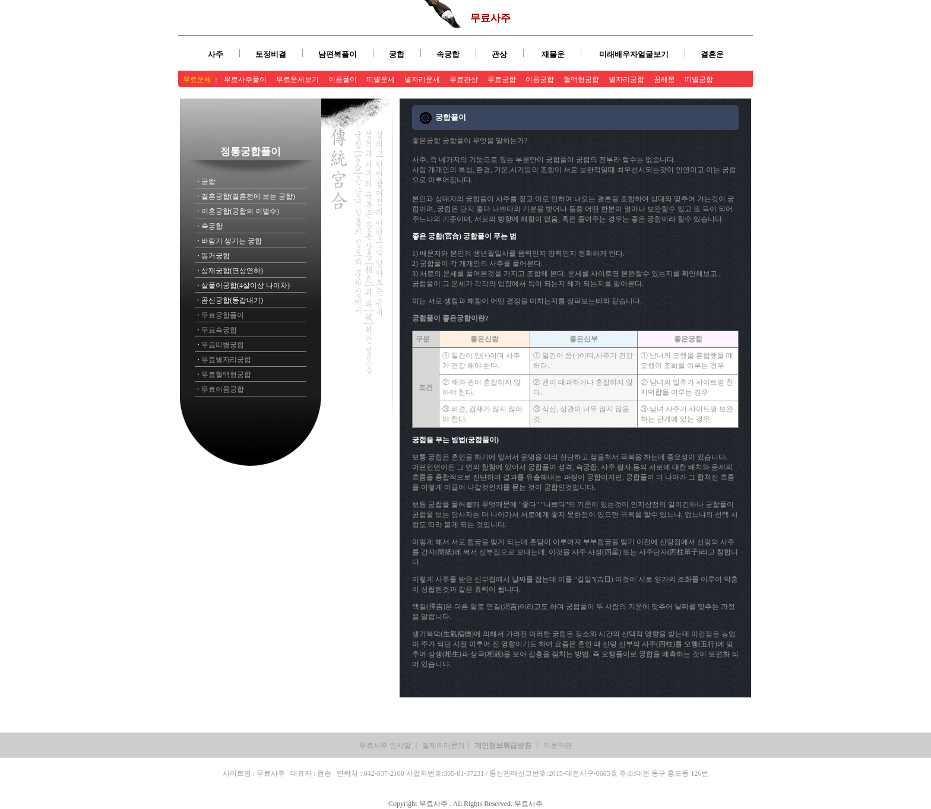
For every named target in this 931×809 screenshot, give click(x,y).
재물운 (553, 54)
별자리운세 (422, 79)
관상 (499, 54)
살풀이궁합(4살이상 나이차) (245, 285)
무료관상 (463, 79)
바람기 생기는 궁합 (231, 241)
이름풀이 (342, 79)
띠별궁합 (699, 79)
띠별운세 (380, 79)
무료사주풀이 (245, 79)
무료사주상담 (426, 92)
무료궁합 (501, 79)
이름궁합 (539, 79)
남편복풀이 (337, 54)
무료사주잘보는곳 (482, 92)
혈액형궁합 (581, 79)
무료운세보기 (297, 79)
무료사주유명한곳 (546, 92)
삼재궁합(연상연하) (232, 271)
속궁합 (448, 54)
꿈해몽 (664, 79)
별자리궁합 (626, 79)
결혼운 (712, 54)
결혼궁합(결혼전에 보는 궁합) (248, 196)
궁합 (396, 54)
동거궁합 (215, 256)
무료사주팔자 (328, 92)
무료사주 (490, 18)
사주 (215, 54)
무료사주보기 (377, 92)
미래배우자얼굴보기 (634, 54)
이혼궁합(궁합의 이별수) (240, 211)
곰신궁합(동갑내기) (232, 300)
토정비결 (270, 54)
